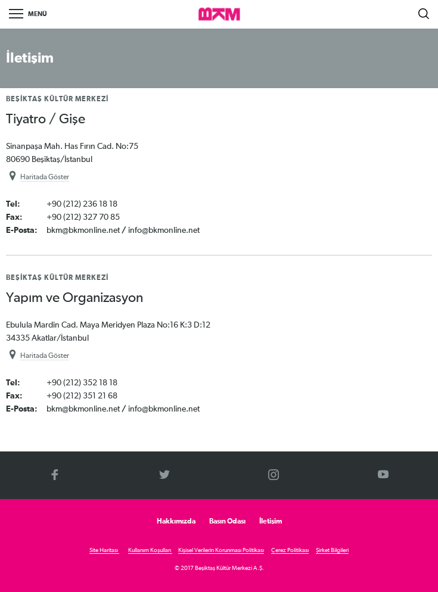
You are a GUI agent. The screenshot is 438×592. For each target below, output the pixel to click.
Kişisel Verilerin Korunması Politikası (221, 550)
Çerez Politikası (290, 550)
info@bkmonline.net (164, 230)
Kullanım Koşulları (150, 550)
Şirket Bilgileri (332, 550)
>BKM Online (219, 14)
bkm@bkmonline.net (84, 230)
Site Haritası (104, 550)
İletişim (270, 521)
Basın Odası (227, 521)
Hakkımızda (176, 521)
